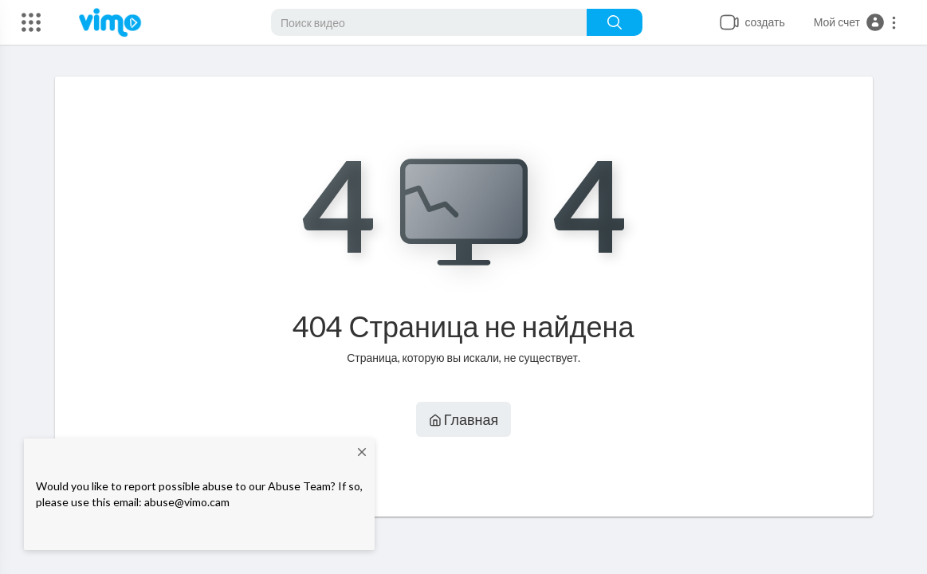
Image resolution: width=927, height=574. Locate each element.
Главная (464, 419)
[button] (855, 22)
